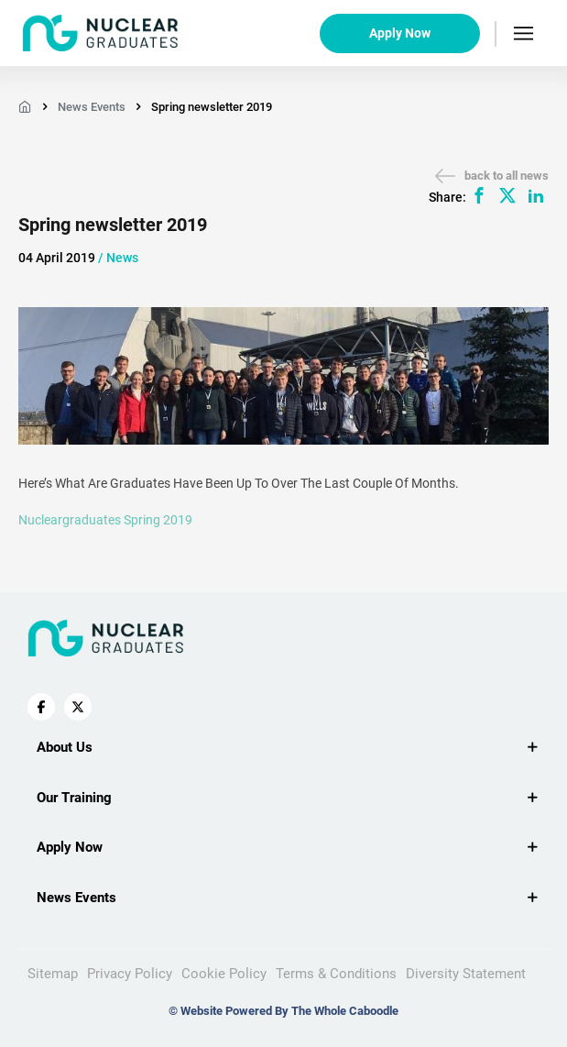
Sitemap (52, 973)
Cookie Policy (224, 973)
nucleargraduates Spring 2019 (105, 519)
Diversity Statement (466, 973)
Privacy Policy (129, 973)
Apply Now (400, 33)
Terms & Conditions (336, 973)
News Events (91, 107)
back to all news (492, 176)
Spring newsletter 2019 (211, 107)
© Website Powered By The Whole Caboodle (283, 1011)
